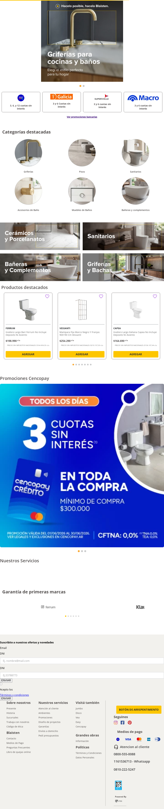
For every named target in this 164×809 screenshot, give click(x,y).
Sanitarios (135, 171)
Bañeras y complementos (136, 210)
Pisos (82, 171)
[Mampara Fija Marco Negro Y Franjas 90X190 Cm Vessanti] (82, 326)
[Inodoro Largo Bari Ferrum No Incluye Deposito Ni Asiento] (28, 326)
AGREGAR (28, 354)
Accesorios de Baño (28, 210)
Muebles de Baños (82, 210)
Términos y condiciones (14, 695)
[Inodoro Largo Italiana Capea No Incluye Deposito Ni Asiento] (135, 326)
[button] (73, 364)
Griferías (28, 171)
